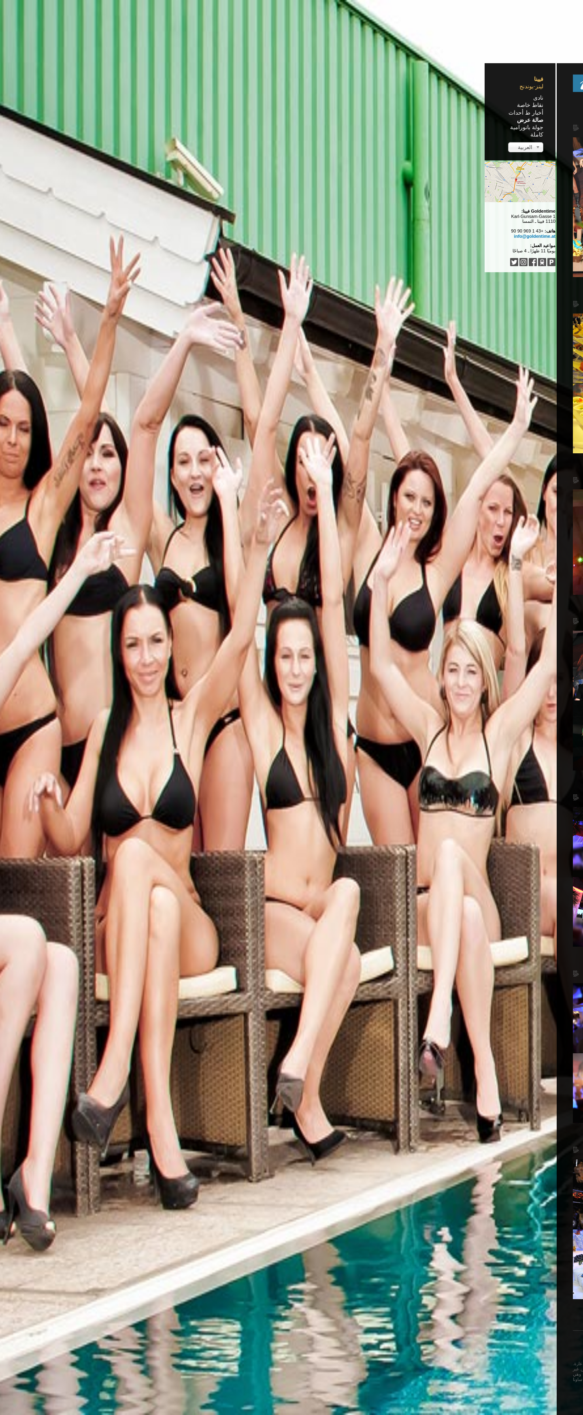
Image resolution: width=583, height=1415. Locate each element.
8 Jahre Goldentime (352, 291)
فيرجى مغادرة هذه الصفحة (236, 1353)
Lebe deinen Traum (455, 297)
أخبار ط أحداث (139, 112)
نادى (152, 97)
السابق (367, 1315)
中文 (297, 1342)
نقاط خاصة (143, 105)
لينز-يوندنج (145, 86)
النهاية (278, 1315)
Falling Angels (364, 961)
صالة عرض (143, 120)
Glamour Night (363, 785)
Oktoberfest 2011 (356, 1137)
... (243, 1341)
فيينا (152, 79)
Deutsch (384, 1342)
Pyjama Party (463, 232)
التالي (295, 1315)
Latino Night (368, 115)
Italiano (258, 1342)
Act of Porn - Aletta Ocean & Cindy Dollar (308, 468)
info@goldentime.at (148, 236)
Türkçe (279, 1342)
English (362, 1342)
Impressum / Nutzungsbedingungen (359, 1394)
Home (391, 101)
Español (315, 1342)
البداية (387, 1315)
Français (339, 1342)
